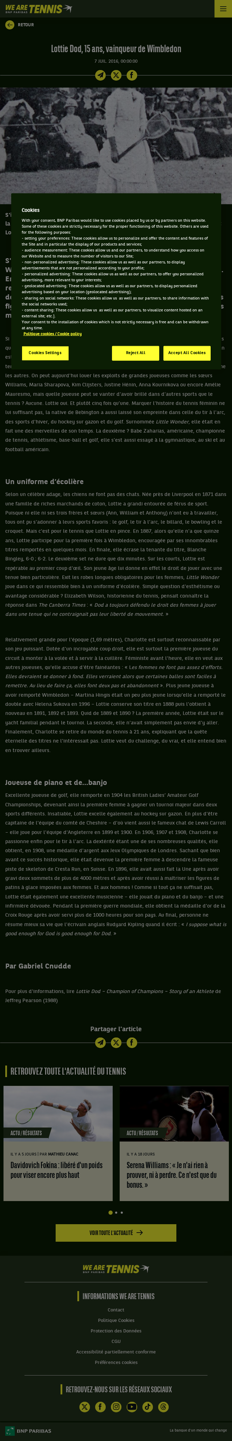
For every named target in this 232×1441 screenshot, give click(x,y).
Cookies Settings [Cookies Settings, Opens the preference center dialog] (45, 353)
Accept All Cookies (186, 353)
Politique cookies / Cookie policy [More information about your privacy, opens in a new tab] (52, 334)
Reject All (136, 353)
